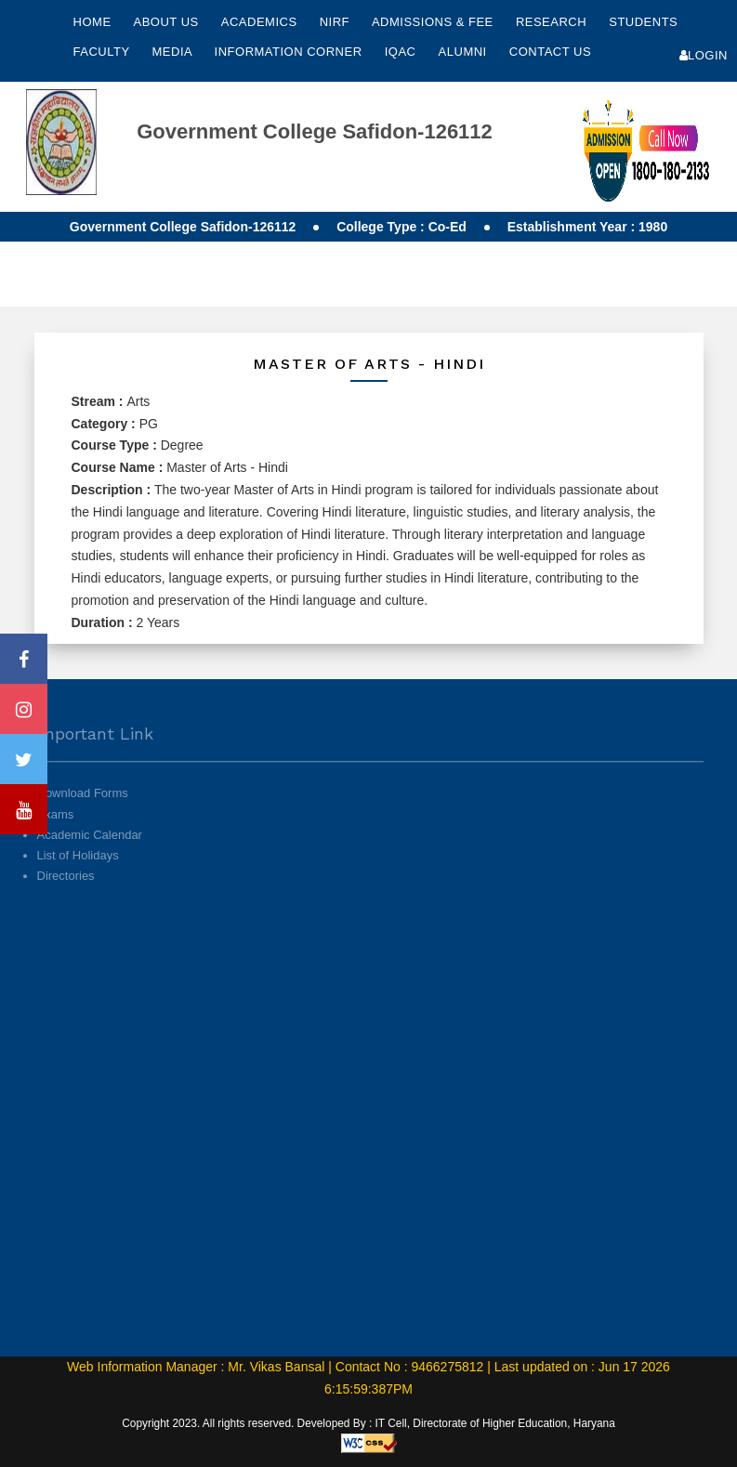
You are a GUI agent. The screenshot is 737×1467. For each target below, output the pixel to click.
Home (92, 22)
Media (174, 52)
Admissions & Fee (434, 22)
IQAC (402, 52)
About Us (167, 22)
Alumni (465, 52)
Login (703, 55)
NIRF (334, 22)
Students (643, 22)
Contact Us (550, 52)
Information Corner (290, 52)
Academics (261, 22)
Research (553, 22)
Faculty (103, 52)
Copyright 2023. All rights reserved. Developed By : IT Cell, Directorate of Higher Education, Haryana (368, 1423)
